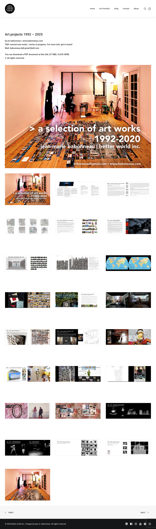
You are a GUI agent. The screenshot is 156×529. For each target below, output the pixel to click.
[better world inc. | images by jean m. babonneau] (10, 9)
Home (92, 9)
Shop (116, 9)
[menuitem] (92, 8)
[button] (145, 8)
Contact (126, 9)
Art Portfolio (104, 9)
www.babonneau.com (33, 41)
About (136, 9)
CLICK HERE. (64, 54)
